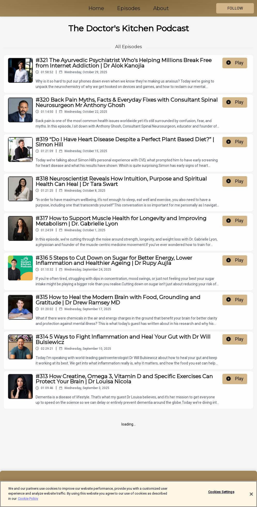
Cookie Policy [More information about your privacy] (28, 501)
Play (234, 62)
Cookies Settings (221, 495)
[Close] (251, 497)
